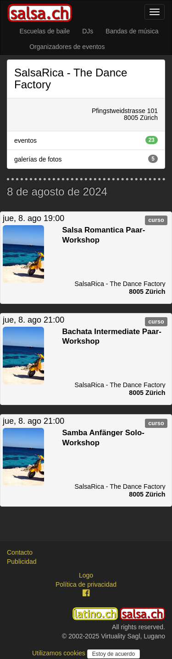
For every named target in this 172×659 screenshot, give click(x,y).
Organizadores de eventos (67, 46)
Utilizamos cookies (59, 653)
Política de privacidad (86, 584)
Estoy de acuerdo (113, 654)
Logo (86, 575)
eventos (86, 140)
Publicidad (22, 561)
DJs (87, 31)
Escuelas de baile (44, 31)
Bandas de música (131, 31)
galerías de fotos (86, 159)
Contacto (20, 552)
